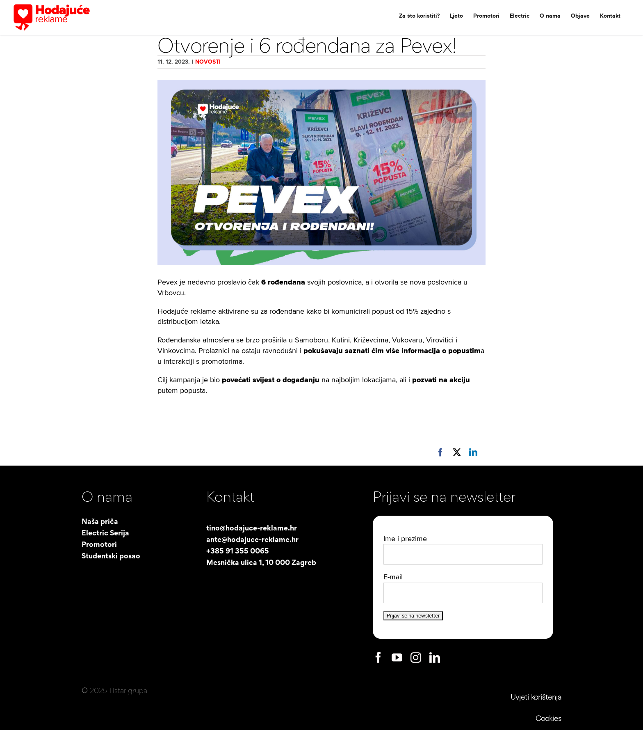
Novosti (208, 61)
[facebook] (378, 657)
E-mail (393, 577)
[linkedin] (434, 657)
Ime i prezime (405, 539)
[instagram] (415, 657)
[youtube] (397, 657)
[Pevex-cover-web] (321, 172)
